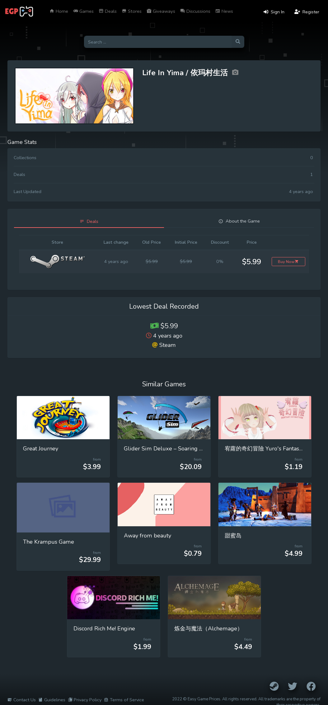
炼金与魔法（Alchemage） (208, 628)
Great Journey (40, 448)
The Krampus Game (48, 542)
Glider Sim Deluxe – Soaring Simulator (174, 448)
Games (83, 11)
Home (58, 11)
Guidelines (51, 700)
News (224, 11)
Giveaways (161, 11)
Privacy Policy (84, 700)
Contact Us (21, 700)
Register (306, 12)
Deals (108, 11)
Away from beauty (147, 535)
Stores (132, 11)
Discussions (195, 11)
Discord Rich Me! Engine (104, 628)
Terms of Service (124, 700)
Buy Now (288, 261)
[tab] (89, 221)
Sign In (274, 12)
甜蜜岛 (233, 535)
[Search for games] (158, 42)
